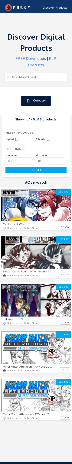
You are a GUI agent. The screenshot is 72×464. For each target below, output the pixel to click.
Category (36, 101)
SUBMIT (36, 170)
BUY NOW (65, 227)
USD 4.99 (63, 239)
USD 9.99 (63, 191)
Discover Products (55, 7)
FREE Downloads (30, 58)
